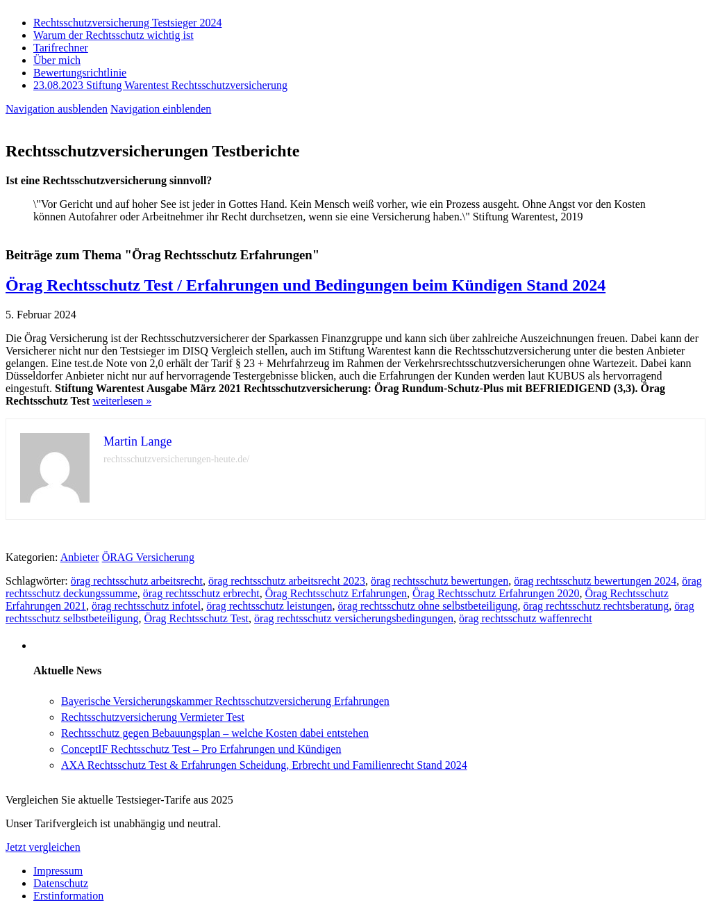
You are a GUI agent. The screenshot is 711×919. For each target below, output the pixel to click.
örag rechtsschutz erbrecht (201, 593)
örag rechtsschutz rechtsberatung (596, 606)
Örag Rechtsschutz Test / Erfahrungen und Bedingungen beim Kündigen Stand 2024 (305, 285)
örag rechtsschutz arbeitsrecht (137, 581)
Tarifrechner (60, 48)
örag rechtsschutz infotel (146, 606)
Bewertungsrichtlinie (79, 73)
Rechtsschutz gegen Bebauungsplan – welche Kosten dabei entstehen (215, 733)
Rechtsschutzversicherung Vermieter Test (152, 717)
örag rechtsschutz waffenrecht (525, 618)
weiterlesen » (121, 401)
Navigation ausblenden (57, 109)
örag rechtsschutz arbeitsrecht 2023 (286, 581)
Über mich (57, 60)
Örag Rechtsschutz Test (196, 618)
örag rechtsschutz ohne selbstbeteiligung (428, 606)
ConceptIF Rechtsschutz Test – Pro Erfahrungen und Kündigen (201, 749)
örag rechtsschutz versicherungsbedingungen (353, 618)
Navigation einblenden (160, 109)
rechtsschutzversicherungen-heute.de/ (176, 459)
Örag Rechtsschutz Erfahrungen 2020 (495, 593)
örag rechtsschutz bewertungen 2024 (595, 581)
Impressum (58, 871)
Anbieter (79, 557)
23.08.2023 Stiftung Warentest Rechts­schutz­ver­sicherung (160, 85)
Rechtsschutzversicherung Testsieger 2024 (127, 23)
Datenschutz (60, 883)
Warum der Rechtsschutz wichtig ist (113, 35)
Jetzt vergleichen (43, 847)
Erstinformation (68, 896)
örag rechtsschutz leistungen (269, 606)
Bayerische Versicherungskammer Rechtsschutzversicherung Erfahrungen (225, 701)
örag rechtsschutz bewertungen (439, 581)
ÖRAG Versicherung (148, 557)
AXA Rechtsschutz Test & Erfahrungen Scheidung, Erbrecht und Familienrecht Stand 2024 (264, 765)
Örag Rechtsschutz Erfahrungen (336, 593)
